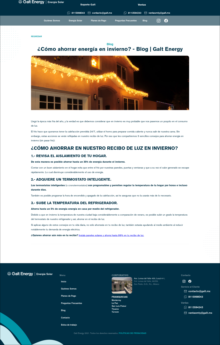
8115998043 (78, 12)
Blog (145, 20)
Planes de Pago (98, 20)
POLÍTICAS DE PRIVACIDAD (132, 333)
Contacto (65, 317)
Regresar (36, 36)
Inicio (63, 281)
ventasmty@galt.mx (159, 12)
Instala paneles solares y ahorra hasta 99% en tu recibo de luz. (111, 235)
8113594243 (134, 12)
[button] (50, 20)
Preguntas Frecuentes (126, 20)
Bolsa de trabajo (69, 325)
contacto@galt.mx (102, 12)
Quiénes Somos (69, 288)
